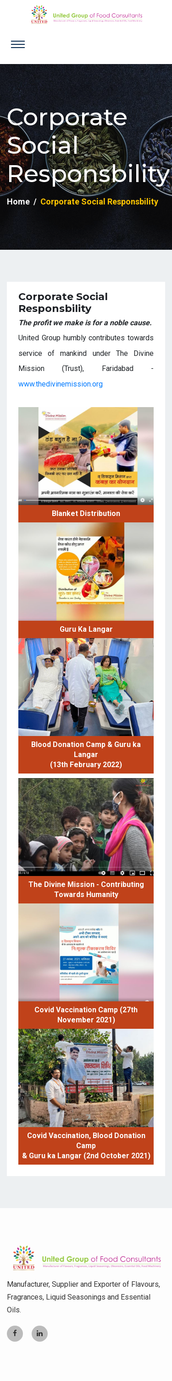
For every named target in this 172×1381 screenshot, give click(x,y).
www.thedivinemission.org (60, 384)
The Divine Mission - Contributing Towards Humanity (86, 889)
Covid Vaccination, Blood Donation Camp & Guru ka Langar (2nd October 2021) (86, 1145)
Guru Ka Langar (86, 629)
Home (18, 201)
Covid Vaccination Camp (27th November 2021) (86, 1014)
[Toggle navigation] (18, 44)
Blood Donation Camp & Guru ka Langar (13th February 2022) (86, 754)
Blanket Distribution (86, 513)
